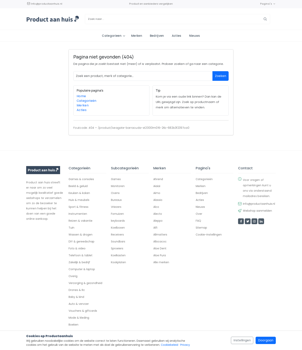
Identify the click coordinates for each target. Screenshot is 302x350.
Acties (176, 36)
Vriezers (116, 207)
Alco (156, 207)
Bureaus (116, 200)
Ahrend (158, 179)
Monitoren (118, 186)
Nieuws (194, 36)
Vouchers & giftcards (83, 311)
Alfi (155, 228)
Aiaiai (156, 186)
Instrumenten (78, 214)
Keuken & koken (79, 193)
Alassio (157, 200)
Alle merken (161, 262)
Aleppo (158, 221)
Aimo (156, 193)
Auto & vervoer (79, 304)
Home (81, 96)
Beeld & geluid (78, 186)
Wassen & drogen (80, 235)
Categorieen (112, 36)
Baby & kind (76, 297)
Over (199, 214)
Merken (136, 36)
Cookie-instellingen (209, 235)
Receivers (117, 235)
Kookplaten (118, 262)
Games (116, 179)
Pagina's (268, 4)
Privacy (185, 345)
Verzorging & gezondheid (85, 283)
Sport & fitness (78, 207)
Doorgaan (265, 340)
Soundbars (118, 242)
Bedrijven (157, 36)
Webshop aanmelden (257, 211)
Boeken (73, 325)
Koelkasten (118, 255)
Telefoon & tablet (80, 255)
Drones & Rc (77, 290)
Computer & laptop (82, 269)
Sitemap (201, 228)
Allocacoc (160, 242)
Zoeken (220, 76)
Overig (73, 276)
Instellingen (242, 340)
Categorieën (86, 101)
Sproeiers (117, 249)
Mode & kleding (79, 318)
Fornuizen (117, 214)
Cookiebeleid (169, 345)
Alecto (157, 214)
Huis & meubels (79, 200)
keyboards (118, 221)
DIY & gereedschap (81, 242)
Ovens (115, 193)
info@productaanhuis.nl (259, 204)
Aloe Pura (159, 255)
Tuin (71, 228)
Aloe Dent (159, 249)
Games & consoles (81, 179)
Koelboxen (118, 228)
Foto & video (77, 249)
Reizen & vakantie (80, 221)
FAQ (198, 221)
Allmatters (160, 235)
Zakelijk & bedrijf (79, 262)
